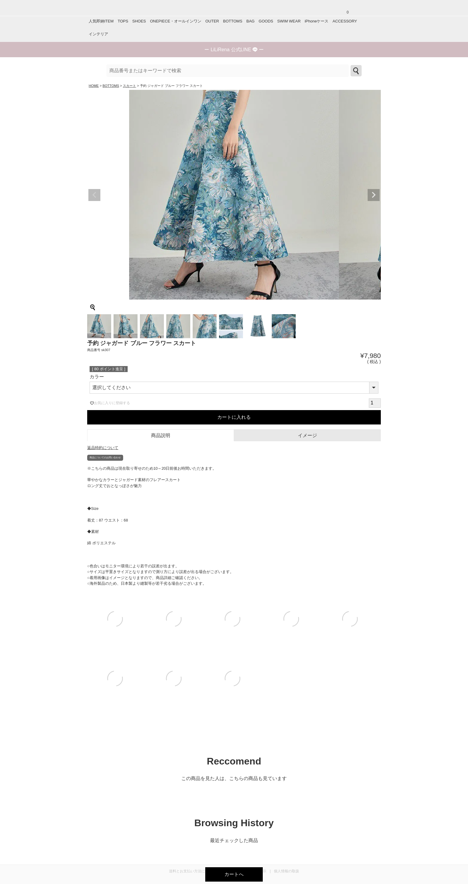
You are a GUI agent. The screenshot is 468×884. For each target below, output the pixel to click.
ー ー (233, 49)
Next (374, 195)
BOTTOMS (232, 21)
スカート (129, 85)
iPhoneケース (316, 21)
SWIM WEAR (289, 21)
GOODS (266, 21)
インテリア (98, 34)
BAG (250, 21)
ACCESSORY (345, 21)
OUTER (212, 21)
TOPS (123, 21)
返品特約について (102, 447)
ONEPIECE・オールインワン (175, 21)
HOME (94, 85)
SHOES (139, 21)
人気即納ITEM (101, 21)
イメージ (307, 435)
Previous (94, 195)
